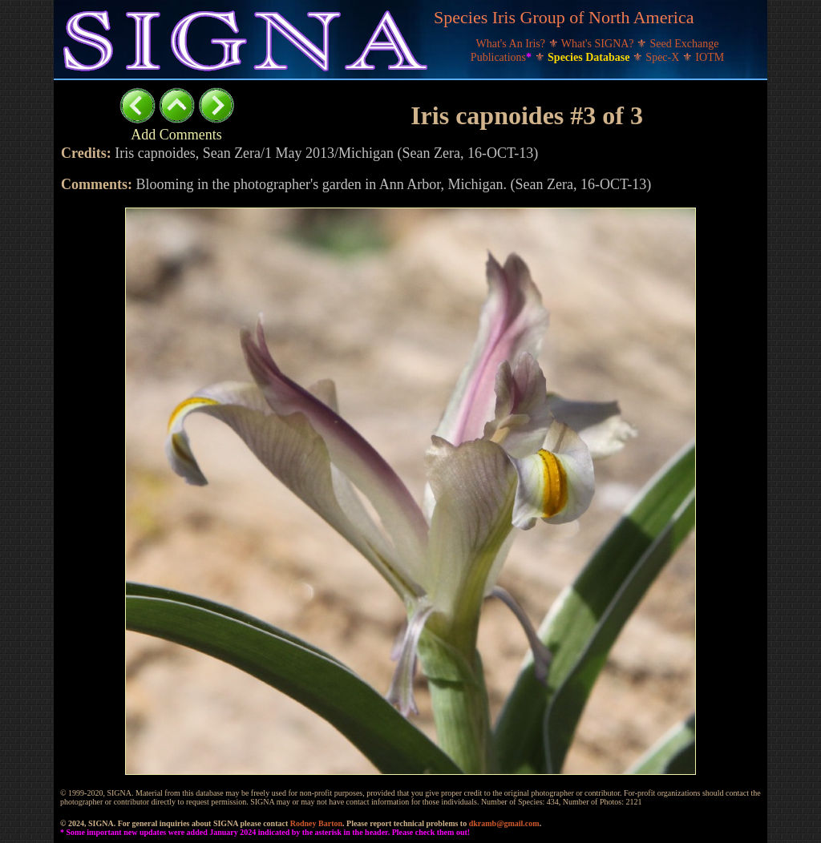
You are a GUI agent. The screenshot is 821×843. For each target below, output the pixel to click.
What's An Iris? (512, 44)
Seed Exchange (684, 44)
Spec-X (663, 57)
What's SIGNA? (599, 44)
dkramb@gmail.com (504, 823)
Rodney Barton (316, 823)
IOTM (709, 57)
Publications (503, 57)
